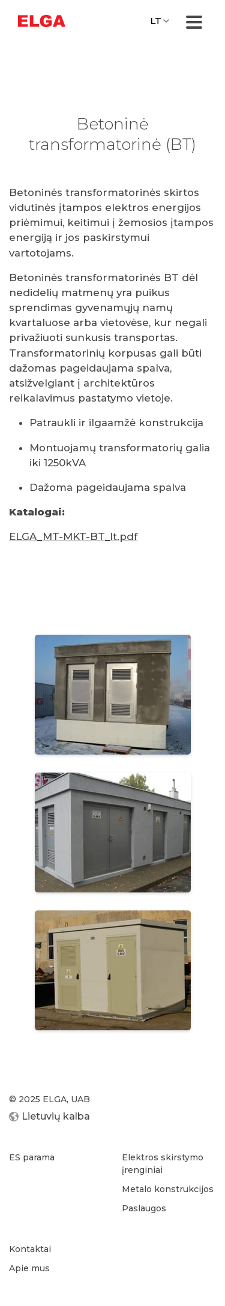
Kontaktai (30, 1249)
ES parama (32, 1157)
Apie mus (29, 1268)
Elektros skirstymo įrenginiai (162, 1163)
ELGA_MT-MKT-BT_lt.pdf (73, 536)
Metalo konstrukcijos (168, 1189)
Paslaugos (144, 1208)
